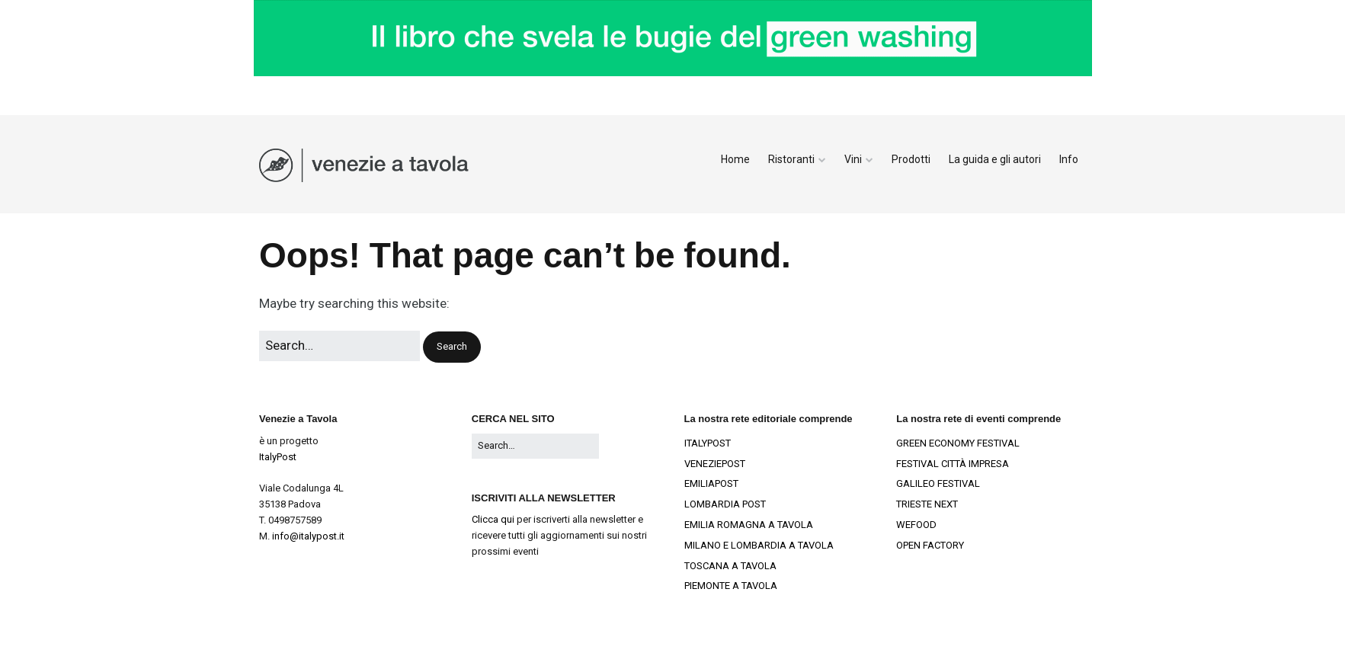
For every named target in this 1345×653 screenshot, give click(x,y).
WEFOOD (916, 524)
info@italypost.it (308, 536)
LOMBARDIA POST (725, 504)
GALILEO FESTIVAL (938, 483)
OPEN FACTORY (930, 545)
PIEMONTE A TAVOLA (730, 585)
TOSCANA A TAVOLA (730, 565)
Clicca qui (493, 519)
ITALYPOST (707, 443)
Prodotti (911, 159)
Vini (853, 159)
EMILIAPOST (711, 483)
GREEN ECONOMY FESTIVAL (958, 443)
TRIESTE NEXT (927, 504)
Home (735, 159)
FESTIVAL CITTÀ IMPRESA (952, 463)
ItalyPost (277, 457)
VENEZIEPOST (714, 463)
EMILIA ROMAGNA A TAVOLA (748, 524)
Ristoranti (791, 159)
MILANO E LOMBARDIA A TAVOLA (759, 545)
